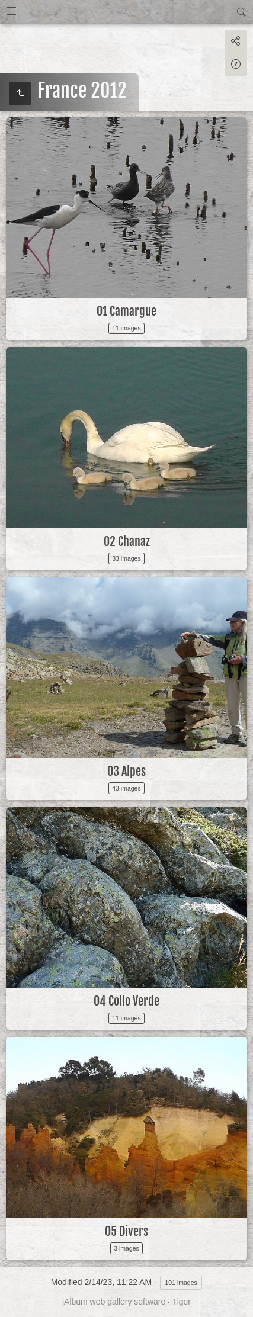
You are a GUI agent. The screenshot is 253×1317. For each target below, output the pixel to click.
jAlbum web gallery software (113, 1301)
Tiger (181, 1301)
